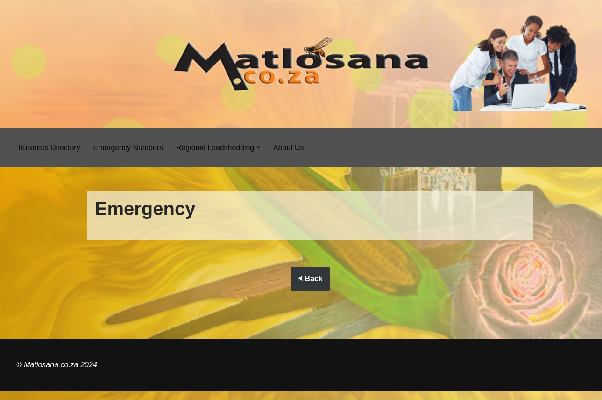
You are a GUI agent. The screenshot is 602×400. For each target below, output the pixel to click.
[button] (260, 147)
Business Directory (49, 148)
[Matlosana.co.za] (301, 64)
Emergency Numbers (128, 148)
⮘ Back (310, 279)
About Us (290, 148)
